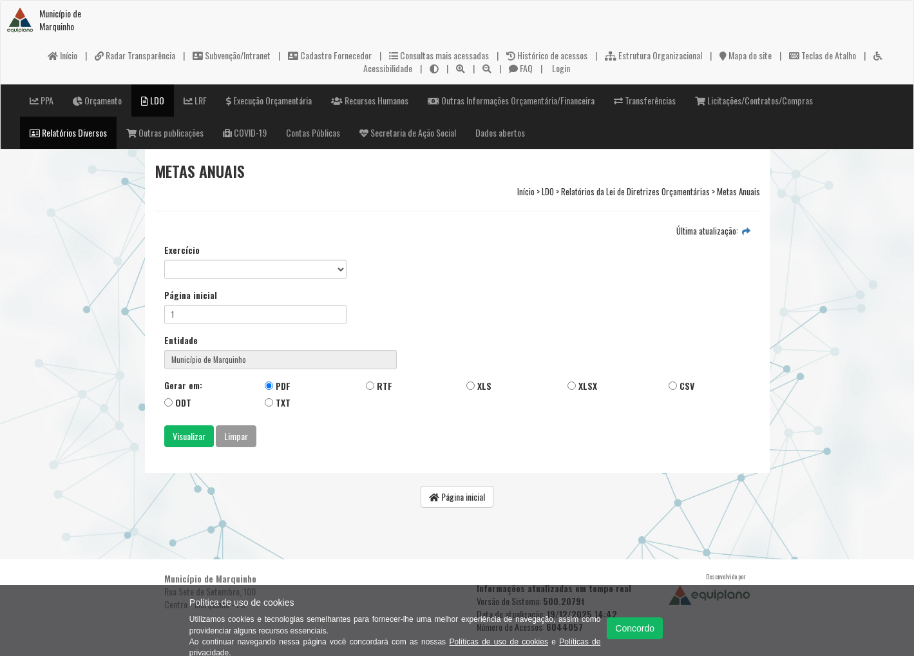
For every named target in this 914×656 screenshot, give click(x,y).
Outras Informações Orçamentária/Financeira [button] (511, 100)
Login (560, 68)
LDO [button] (152, 100)
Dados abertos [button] (500, 132)
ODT (177, 402)
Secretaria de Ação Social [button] (407, 132)
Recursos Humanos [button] (369, 100)
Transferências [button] (645, 100)
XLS (478, 385)
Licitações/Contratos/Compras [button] (754, 100)
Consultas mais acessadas (439, 55)
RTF (379, 385)
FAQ (521, 68)
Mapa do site (745, 55)
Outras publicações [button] (165, 132)
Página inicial (190, 295)
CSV (681, 385)
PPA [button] (41, 100)
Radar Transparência (135, 55)
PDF (277, 385)
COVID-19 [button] (245, 132)
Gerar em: (183, 385)
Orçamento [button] (97, 100)
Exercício (182, 250)
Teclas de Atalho (822, 55)
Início (62, 55)
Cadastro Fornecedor (330, 55)
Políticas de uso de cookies (498, 641)
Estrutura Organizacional (653, 55)
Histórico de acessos (546, 55)
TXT (277, 402)
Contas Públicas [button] (313, 132)
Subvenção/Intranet (232, 55)
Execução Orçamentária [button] (269, 100)
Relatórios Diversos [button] (68, 132)
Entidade (181, 340)
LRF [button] (195, 100)
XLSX (582, 385)
